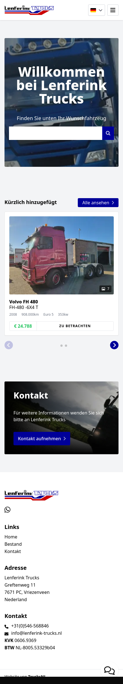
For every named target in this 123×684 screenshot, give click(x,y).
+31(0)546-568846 (30, 626)
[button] (8, 345)
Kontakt (12, 551)
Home (10, 537)
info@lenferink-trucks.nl (36, 633)
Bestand (13, 544)
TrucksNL (37, 676)
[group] (61, 274)
